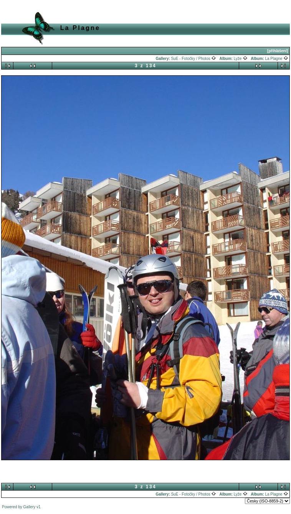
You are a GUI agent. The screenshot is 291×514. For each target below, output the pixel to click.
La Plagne (276, 58)
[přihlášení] (277, 51)
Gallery (29, 507)
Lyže (241, 58)
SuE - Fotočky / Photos (193, 58)
